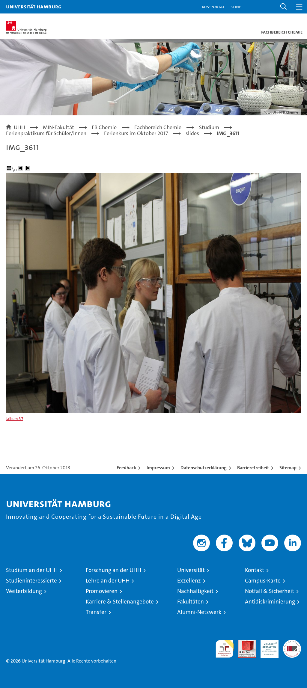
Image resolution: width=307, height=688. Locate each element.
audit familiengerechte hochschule (225, 649)
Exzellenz (189, 580)
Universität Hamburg (33, 6)
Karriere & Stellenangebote (120, 601)
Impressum (158, 467)
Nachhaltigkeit (195, 591)
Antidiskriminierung (270, 601)
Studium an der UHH (32, 570)
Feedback (126, 467)
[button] (283, 6)
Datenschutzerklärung (203, 467)
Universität (191, 570)
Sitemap (288, 467)
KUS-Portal (213, 6)
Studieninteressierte (31, 580)
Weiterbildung (24, 591)
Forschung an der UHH (113, 570)
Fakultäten (190, 601)
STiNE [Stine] (236, 6)
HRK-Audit (266, 646)
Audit (243, 643)
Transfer (96, 612)
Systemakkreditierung (292, 643)
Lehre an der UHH (108, 580)
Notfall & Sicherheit (269, 591)
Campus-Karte (263, 580)
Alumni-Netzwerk (199, 612)
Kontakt (254, 570)
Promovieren (102, 591)
